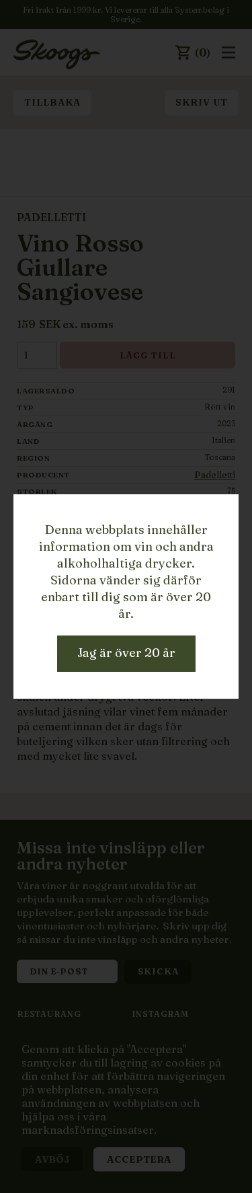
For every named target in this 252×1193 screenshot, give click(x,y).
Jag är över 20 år (126, 652)
